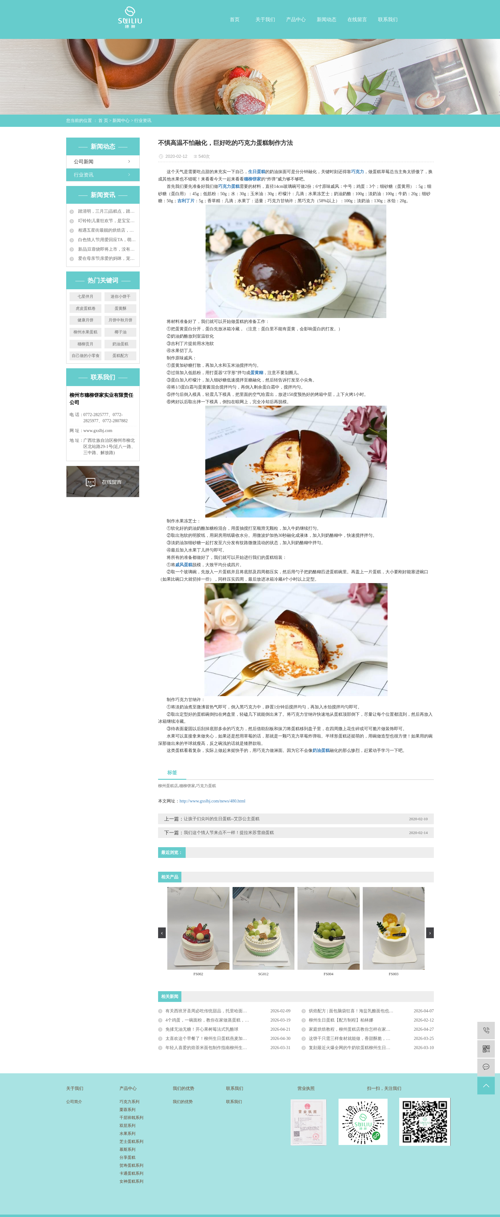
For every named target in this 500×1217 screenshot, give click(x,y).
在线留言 (357, 19)
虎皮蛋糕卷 (86, 308)
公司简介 (74, 1101)
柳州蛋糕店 (168, 785)
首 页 (103, 120)
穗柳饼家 (187, 785)
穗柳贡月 (85, 344)
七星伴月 (85, 296)
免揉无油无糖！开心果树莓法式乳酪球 (201, 1029)
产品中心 (296, 19)
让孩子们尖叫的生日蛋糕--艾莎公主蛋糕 (221, 819)
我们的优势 (183, 1101)
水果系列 (127, 1133)
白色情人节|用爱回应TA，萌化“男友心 (106, 239)
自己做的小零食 (86, 355)
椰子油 (121, 332)
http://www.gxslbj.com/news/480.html (212, 801)
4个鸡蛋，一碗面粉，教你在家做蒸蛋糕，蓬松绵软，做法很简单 (226, 1020)
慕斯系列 (127, 1149)
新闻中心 (121, 120)
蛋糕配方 (120, 355)
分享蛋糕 (127, 1157)
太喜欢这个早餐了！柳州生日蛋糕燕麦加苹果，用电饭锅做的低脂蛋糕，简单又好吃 (227, 1038)
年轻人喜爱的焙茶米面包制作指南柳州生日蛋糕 (210, 1047)
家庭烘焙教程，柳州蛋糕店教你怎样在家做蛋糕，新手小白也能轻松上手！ (371, 1029)
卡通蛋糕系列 (131, 1173)
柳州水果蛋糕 (85, 332)
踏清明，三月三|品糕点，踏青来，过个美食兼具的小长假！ (106, 211)
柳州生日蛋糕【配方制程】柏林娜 (341, 1020)
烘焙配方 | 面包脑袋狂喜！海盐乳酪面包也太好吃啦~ (358, 1011)
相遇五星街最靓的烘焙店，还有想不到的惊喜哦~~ (106, 230)
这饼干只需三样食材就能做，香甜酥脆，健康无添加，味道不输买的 (371, 1038)
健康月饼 (85, 320)
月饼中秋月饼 (120, 320)
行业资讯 (142, 120)
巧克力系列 (129, 1101)
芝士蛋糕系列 (131, 1141)
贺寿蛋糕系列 (131, 1165)
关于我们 (265, 19)
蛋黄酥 (121, 308)
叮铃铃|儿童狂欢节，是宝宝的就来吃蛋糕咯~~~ (106, 220)
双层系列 (127, 1125)
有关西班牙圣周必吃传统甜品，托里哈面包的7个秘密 (215, 1011)
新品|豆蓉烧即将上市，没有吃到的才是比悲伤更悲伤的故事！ (106, 249)
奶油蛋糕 (120, 344)
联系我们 (388, 19)
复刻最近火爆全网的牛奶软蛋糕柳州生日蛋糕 (352, 1047)
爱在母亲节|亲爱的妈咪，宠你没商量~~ (106, 258)
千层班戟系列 (131, 1117)
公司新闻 (83, 161)
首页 (235, 19)
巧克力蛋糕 (206, 785)
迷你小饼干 (121, 296)
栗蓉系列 (127, 1109)
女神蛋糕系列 (131, 1181)
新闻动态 (326, 19)
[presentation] (162, 932)
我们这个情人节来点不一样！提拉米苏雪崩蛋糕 (229, 832)
